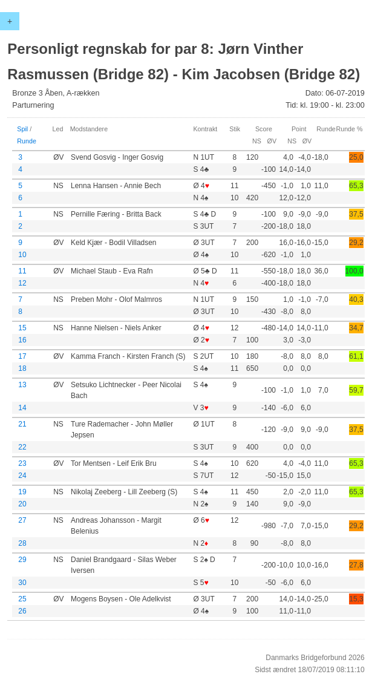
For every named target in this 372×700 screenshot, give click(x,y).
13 (22, 385)
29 (22, 559)
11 (22, 271)
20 (22, 504)
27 (22, 520)
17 (22, 356)
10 (22, 254)
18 (22, 368)
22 (22, 447)
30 (22, 582)
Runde (26, 141)
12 (22, 283)
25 (22, 599)
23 (22, 463)
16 (22, 340)
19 (22, 492)
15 (22, 328)
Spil (22, 128)
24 (22, 475)
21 (22, 424)
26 (22, 611)
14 (22, 408)
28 (22, 543)
